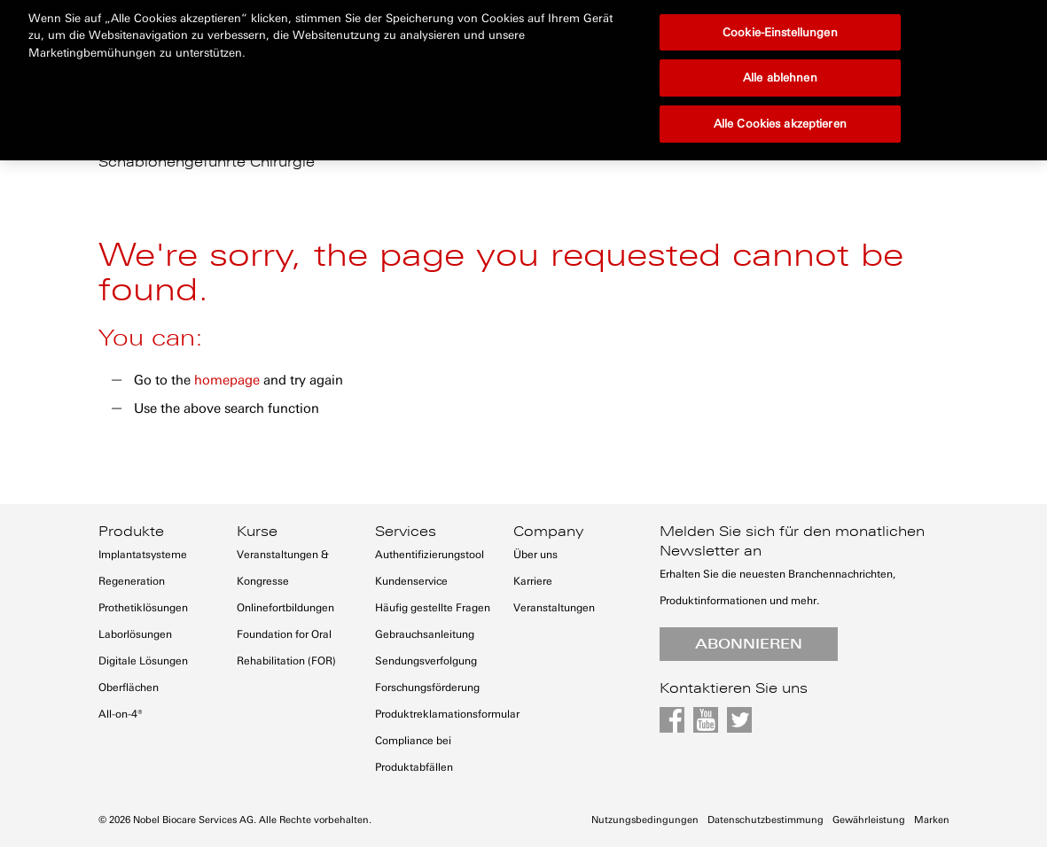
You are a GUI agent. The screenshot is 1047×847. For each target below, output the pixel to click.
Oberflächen (128, 687)
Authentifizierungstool (429, 554)
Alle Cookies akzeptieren (780, 62)
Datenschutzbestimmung (765, 820)
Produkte (131, 532)
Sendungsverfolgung (426, 661)
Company (548, 532)
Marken (931, 820)
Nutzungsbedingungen (645, 820)
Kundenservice (411, 581)
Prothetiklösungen (143, 608)
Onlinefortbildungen (285, 608)
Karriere (532, 581)
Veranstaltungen (554, 608)
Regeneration (131, 581)
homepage (227, 380)
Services (405, 532)
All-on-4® (120, 714)
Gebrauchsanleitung (424, 634)
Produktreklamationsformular (447, 714)
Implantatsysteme (142, 554)
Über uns (535, 554)
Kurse (257, 532)
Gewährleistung (868, 820)
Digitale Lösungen (143, 661)
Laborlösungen (135, 634)
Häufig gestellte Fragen (432, 608)
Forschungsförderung (427, 687)
